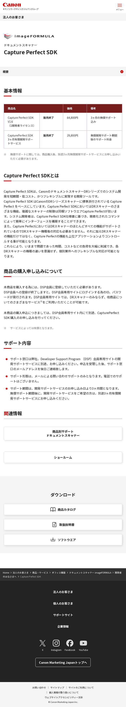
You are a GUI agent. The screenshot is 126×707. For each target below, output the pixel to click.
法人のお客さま (13, 17)
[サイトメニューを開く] (120, 6)
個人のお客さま (63, 603)
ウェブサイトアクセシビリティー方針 (64, 697)
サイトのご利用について (81, 687)
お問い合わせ (39, 687)
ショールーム (63, 457)
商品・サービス (40, 572)
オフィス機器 (58, 572)
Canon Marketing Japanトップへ (63, 662)
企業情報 (63, 626)
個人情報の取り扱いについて (64, 692)
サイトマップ (57, 687)
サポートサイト (63, 615)
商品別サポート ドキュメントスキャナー (63, 433)
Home (6, 572)
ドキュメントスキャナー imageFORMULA (90, 572)
